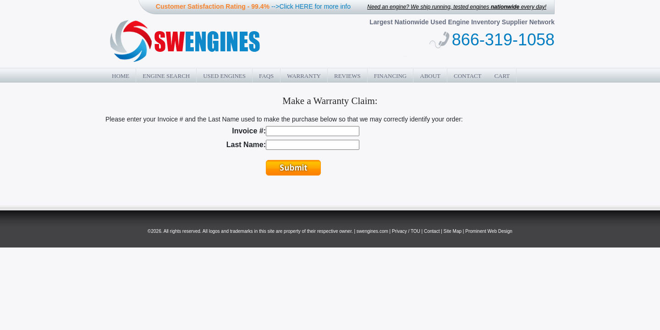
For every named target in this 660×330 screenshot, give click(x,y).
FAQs (266, 75)
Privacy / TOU (406, 231)
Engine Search (166, 75)
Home (120, 75)
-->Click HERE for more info (311, 6)
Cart (502, 75)
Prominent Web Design (488, 231)
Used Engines (224, 75)
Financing (390, 75)
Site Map (453, 231)
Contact (467, 75)
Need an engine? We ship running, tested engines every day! (456, 7)
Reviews (347, 75)
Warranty (304, 75)
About (430, 75)
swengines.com (372, 231)
